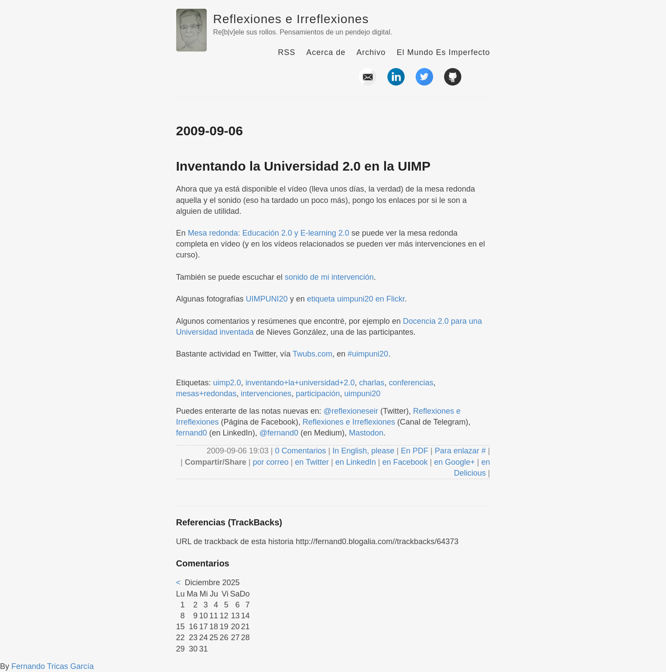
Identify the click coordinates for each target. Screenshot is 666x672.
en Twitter (312, 462)
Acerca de (325, 52)
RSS (286, 52)
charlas (371, 382)
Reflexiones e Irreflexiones (291, 19)
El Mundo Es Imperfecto (443, 52)
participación (318, 393)
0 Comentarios (301, 450)
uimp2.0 (227, 382)
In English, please (363, 450)
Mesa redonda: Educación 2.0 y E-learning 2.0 (268, 233)
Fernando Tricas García (52, 666)
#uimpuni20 (368, 354)
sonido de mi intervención (329, 277)
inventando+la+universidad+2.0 (300, 382)
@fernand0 (279, 433)
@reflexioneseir (351, 411)
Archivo (371, 52)
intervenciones (266, 393)
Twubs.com (312, 354)
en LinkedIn (355, 462)
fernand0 (191, 433)
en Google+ (454, 462)
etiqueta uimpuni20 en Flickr (356, 299)
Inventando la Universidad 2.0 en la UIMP (303, 166)
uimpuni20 (362, 393)
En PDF (414, 450)
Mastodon (366, 433)
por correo (270, 462)
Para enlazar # (460, 450)
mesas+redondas (206, 393)
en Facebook (403, 462)
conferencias (411, 382)
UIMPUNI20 (267, 299)
